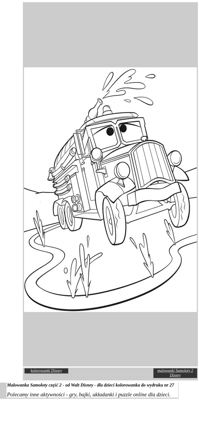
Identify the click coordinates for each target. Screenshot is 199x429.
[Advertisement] (61, 20)
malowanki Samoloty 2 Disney (175, 372)
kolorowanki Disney (46, 370)
